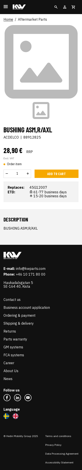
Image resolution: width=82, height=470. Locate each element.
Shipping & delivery (18, 323)
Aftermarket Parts (32, 20)
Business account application (26, 307)
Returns (9, 331)
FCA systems (13, 355)
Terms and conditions (58, 436)
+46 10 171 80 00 (30, 274)
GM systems (13, 347)
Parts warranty (15, 339)
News (7, 379)
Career (8, 363)
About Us (10, 371)
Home (8, 20)
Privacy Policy (53, 444)
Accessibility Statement (59, 462)
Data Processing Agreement (62, 453)
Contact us (12, 299)
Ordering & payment (19, 315)
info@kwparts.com (30, 268)
